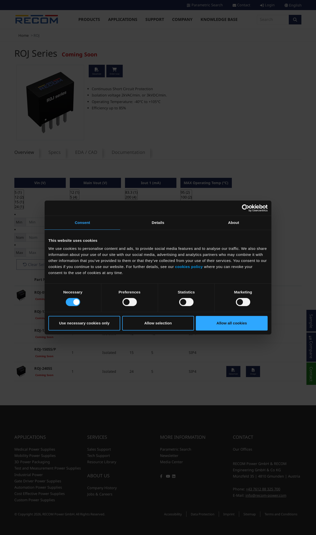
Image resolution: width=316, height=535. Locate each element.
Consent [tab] (82, 222)
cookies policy (189, 266)
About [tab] (233, 222)
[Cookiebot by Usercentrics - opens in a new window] (246, 208)
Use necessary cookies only (84, 323)
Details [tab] (158, 222)
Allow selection (158, 323)
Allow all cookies (231, 323)
